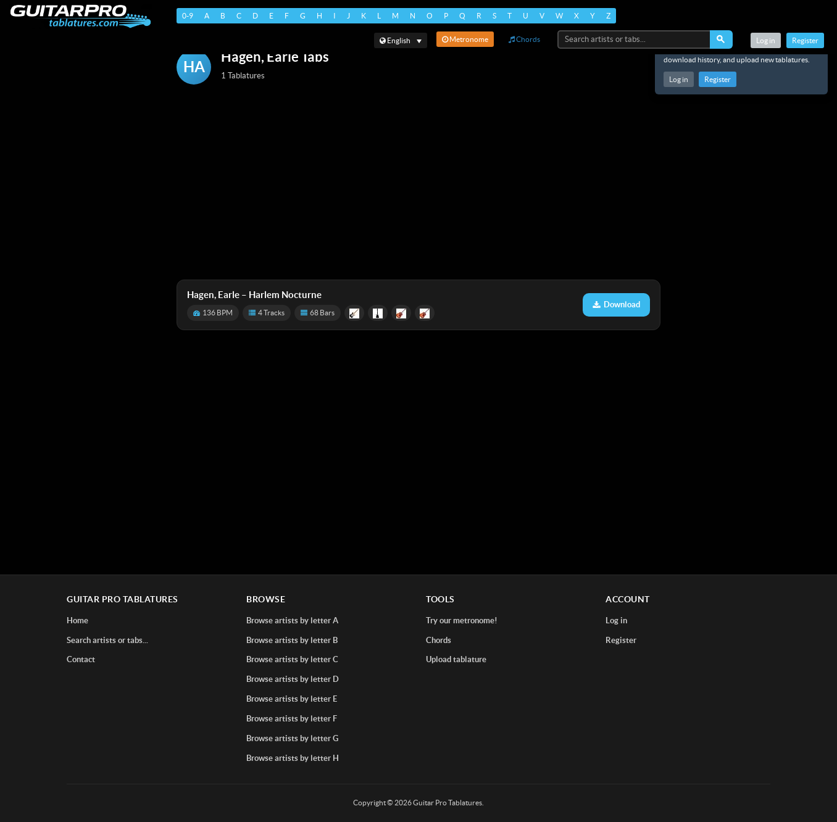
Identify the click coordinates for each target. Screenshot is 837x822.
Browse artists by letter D (292, 679)
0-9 (187, 16)
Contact (81, 659)
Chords (524, 39)
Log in (678, 79)
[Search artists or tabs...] (634, 39)
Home (77, 620)
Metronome (465, 39)
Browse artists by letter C (292, 659)
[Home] (80, 16)
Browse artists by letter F (291, 718)
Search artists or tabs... (107, 640)
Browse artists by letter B (292, 640)
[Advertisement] (418, 183)
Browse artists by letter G (292, 738)
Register (717, 79)
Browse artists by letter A (292, 620)
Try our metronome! (462, 620)
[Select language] (400, 40)
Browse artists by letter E (291, 699)
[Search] (721, 39)
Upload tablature (456, 659)
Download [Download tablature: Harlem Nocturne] (616, 304)
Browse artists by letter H (292, 758)
